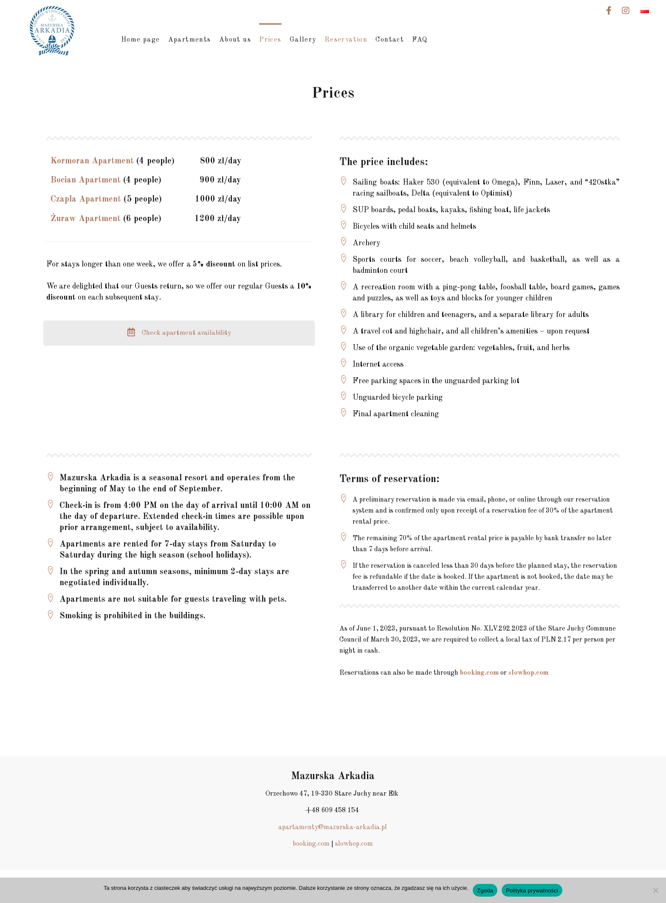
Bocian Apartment (86, 180)
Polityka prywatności (532, 890)
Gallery (303, 39)
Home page (140, 39)
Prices (270, 39)
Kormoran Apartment (92, 161)
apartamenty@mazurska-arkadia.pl (332, 827)
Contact (389, 39)
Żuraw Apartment (86, 219)
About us (235, 39)
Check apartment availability (179, 332)
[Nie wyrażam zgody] (655, 890)
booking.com (479, 673)
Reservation (346, 39)
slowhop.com (528, 673)
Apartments (189, 39)
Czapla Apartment (86, 199)
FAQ (419, 39)
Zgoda (485, 890)
